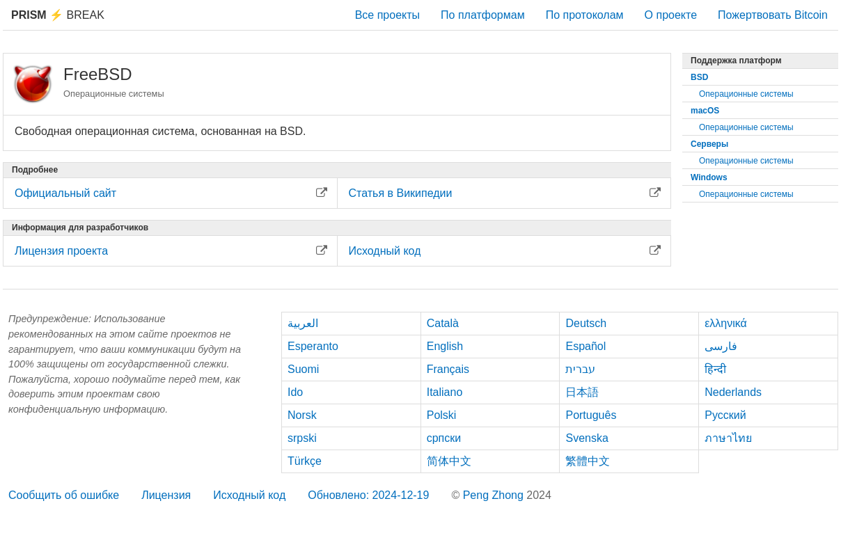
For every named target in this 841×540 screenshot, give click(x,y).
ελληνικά (726, 323)
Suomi (303, 369)
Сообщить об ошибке (63, 495)
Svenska (586, 438)
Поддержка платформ (736, 60)
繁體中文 (587, 461)
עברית (580, 369)
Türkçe (305, 461)
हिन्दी (715, 369)
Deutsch (585, 323)
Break (57, 15)
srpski (302, 438)
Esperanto (313, 346)
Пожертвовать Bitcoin (773, 15)
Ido (295, 392)
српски (444, 438)
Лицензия (166, 495)
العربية (303, 323)
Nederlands (733, 392)
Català (443, 323)
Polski (442, 415)
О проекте (671, 15)
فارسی (721, 346)
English (445, 346)
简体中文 (449, 461)
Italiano (445, 392)
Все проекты (387, 15)
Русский (725, 415)
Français (448, 369)
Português (590, 415)
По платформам (483, 15)
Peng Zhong (495, 495)
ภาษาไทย (728, 438)
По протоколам (585, 15)
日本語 (582, 392)
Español (585, 346)
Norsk (302, 415)
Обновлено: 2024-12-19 (368, 495)
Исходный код (249, 495)
